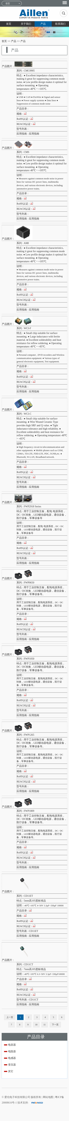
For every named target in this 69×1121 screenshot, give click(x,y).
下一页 (55, 1024)
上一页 (9, 1017)
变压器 (12, 1064)
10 (36, 1024)
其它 (10, 1071)
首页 (8, 23)
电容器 (12, 1044)
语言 (8, 3)
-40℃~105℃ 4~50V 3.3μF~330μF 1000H (43, 905)
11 (44, 1024)
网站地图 (48, 1097)
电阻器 (12, 1051)
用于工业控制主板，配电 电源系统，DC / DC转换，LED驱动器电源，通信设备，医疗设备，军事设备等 (40, 529)
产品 (43, 23)
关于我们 (26, 23)
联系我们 (60, 23)
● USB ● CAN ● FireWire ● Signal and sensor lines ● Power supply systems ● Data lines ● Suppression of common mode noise (38, 100)
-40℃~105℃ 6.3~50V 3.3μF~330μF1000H (44, 974)
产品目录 (36, 1036)
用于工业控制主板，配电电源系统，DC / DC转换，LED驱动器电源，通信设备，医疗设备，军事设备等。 (40, 605)
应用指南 (34, 133)
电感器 (12, 1058)
